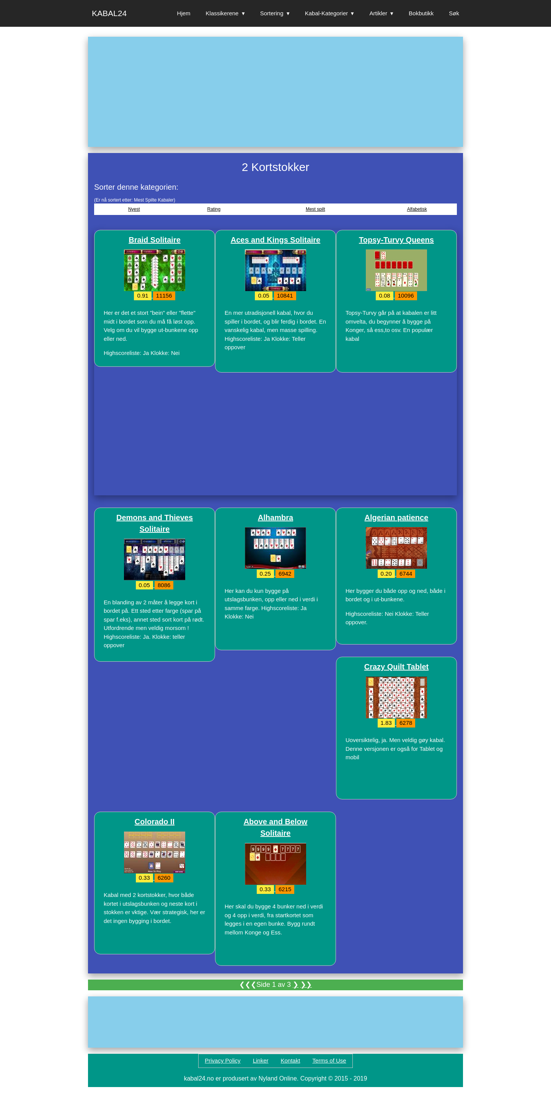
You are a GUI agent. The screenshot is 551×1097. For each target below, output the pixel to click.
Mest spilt (315, 209)
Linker (261, 1060)
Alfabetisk (417, 209)
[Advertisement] (275, 91)
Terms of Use (329, 1060)
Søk (454, 13)
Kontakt (290, 1060)
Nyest (134, 209)
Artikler (378, 13)
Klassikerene (222, 13)
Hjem (184, 13)
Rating (213, 209)
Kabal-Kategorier (326, 13)
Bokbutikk (421, 13)
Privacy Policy (222, 1060)
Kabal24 (109, 13)
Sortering (272, 13)
